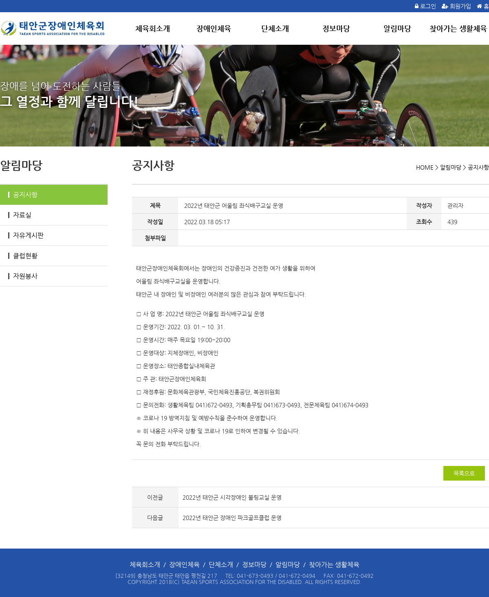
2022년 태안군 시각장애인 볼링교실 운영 (232, 497)
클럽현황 (22, 256)
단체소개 (275, 28)
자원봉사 (22, 276)
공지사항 (22, 195)
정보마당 (336, 28)
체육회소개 (152, 28)
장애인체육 (213, 28)
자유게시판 (26, 235)
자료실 (19, 215)
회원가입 (460, 6)
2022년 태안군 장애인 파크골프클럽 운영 (232, 517)
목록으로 (464, 473)
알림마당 (397, 28)
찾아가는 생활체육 (458, 28)
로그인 (428, 6)
